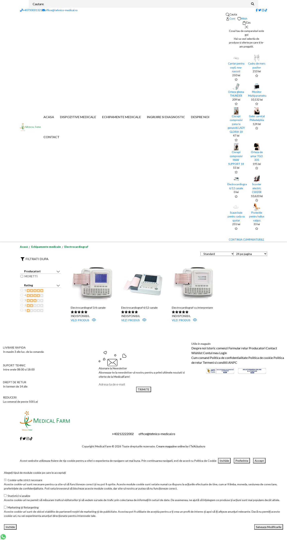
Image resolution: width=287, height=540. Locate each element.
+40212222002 (123, 434)
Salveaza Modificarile (268, 527)
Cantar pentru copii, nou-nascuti (236, 67)
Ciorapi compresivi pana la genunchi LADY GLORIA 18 (236, 124)
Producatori (257, 348)
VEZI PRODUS (83, 320)
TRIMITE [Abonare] (143, 389)
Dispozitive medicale (78, 117)
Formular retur (238, 348)
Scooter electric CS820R (256, 188)
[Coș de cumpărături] (246, 23)
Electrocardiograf (76, 246)
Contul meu (211, 353)
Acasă (24, 246)
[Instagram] (263, 10)
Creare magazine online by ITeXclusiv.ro (180, 446)
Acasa (48, 117)
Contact (51, 137)
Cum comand (200, 358)
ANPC (232, 362)
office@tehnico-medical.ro (60, 10)
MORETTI (31, 276)
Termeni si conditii (215, 362)
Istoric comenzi (217, 348)
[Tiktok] (266, 10)
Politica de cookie (260, 358)
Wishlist (196, 353)
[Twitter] (259, 10)
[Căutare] (252, 4)
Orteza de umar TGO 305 (257, 156)
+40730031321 (31, 10)
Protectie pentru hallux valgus (256, 216)
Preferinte (241, 460)
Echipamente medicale (121, 117)
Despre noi (200, 117)
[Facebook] (257, 10)
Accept (259, 460)
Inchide (224, 460)
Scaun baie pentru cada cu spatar (236, 216)
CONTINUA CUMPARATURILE (246, 239)
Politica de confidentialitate (229, 358)
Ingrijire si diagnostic (166, 117)
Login (223, 353)
